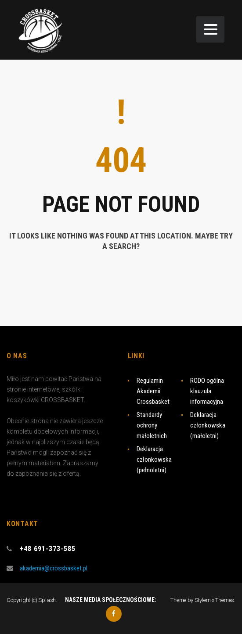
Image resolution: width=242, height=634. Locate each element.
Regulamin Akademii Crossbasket (153, 391)
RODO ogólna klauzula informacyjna (207, 391)
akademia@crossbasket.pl (53, 568)
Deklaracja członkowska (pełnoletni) (154, 459)
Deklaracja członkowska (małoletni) (207, 425)
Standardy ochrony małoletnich (152, 425)
